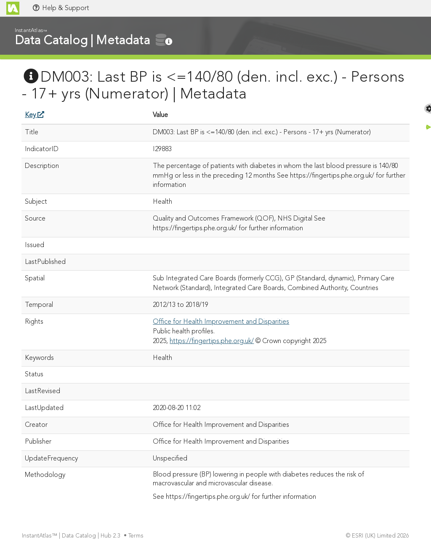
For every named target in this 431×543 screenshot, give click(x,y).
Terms (136, 536)
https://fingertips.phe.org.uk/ (212, 341)
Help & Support (60, 8)
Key (34, 115)
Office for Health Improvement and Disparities (221, 322)
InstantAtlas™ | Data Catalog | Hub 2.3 (72, 536)
